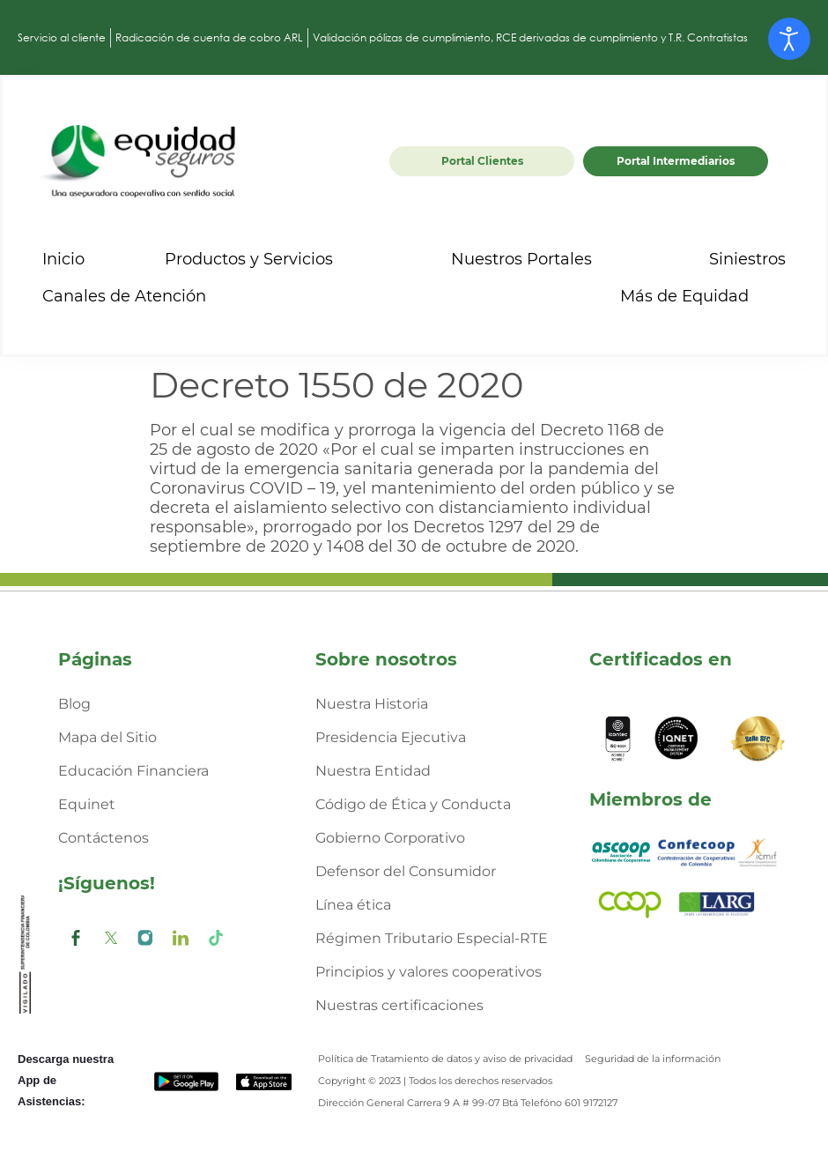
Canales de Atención (140, 296)
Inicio (63, 259)
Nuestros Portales (537, 259)
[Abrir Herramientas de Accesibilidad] (789, 39)
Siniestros (747, 259)
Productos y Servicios (265, 259)
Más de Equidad (700, 296)
